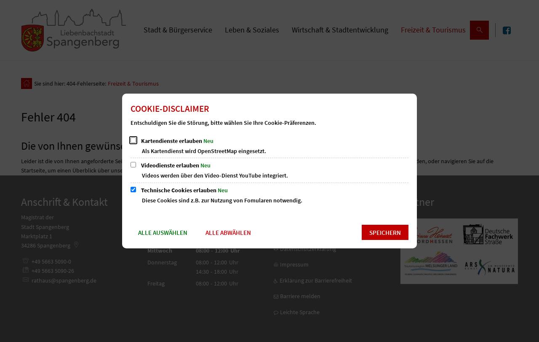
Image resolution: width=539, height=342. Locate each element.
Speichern (385, 233)
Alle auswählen (162, 233)
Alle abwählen (228, 233)
